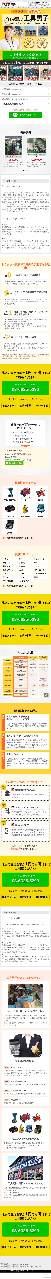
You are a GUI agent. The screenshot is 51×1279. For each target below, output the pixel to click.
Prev (5, 151)
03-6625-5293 (42, 3)
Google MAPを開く (11, 457)
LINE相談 (42, 405)
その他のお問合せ (14, 104)
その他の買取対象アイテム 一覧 (19, 538)
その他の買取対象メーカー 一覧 (19, 586)
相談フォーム (9, 405)
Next (45, 151)
